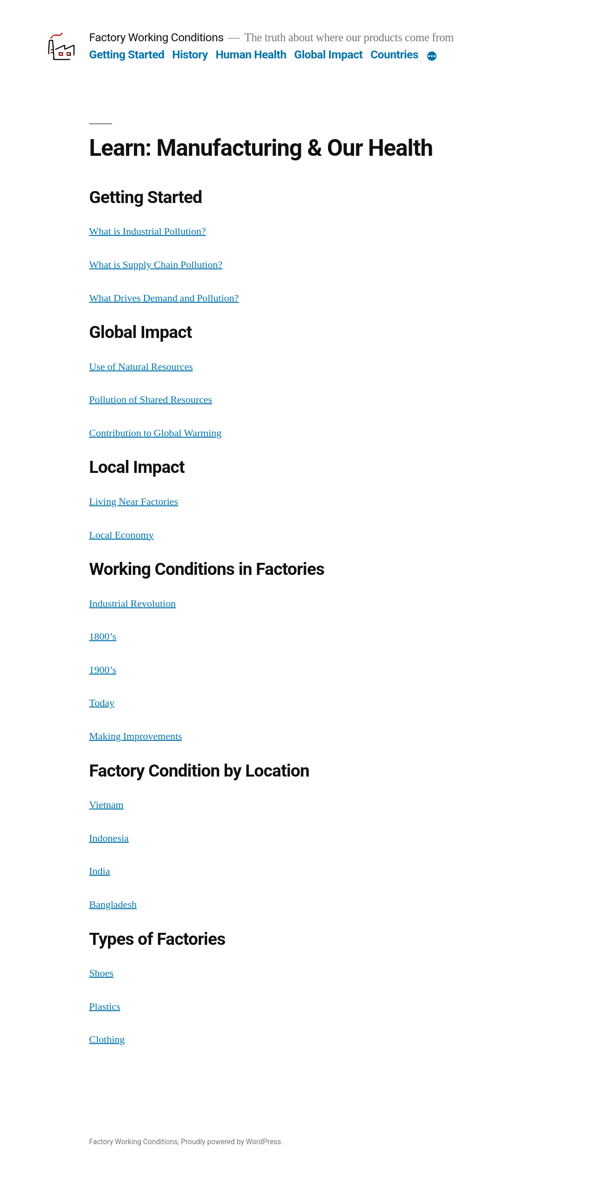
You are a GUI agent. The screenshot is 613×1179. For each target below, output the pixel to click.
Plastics (104, 1006)
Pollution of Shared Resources (150, 399)
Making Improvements (135, 736)
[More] (431, 56)
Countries (394, 54)
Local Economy (121, 535)
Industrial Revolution (132, 603)
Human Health (250, 54)
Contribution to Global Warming (155, 433)
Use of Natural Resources (141, 366)
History (190, 54)
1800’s (102, 636)
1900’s (102, 669)
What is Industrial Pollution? (147, 231)
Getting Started (126, 54)
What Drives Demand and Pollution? (164, 298)
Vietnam (106, 804)
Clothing (107, 1039)
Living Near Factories (133, 501)
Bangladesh (113, 904)
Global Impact (328, 54)
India (99, 871)
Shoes (101, 973)
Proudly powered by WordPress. (232, 1141)
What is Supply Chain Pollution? (155, 264)
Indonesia (109, 838)
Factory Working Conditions (156, 37)
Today (101, 702)
